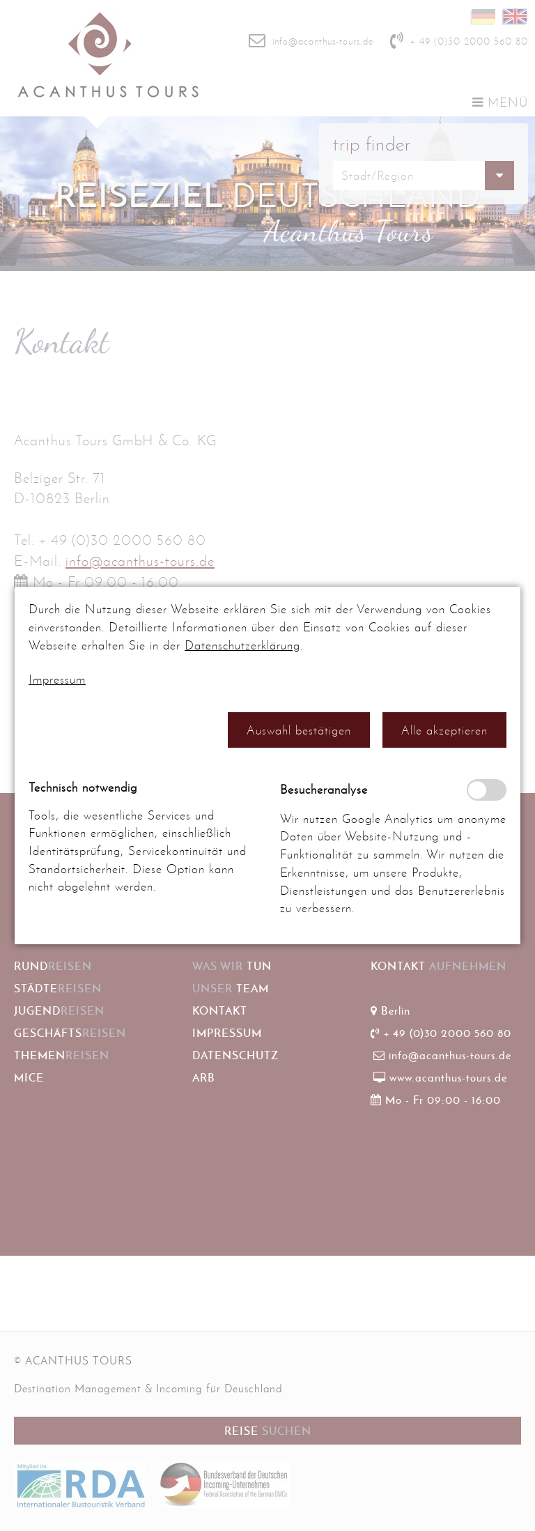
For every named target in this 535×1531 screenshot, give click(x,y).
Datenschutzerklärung (242, 645)
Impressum (57, 679)
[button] (299, 730)
